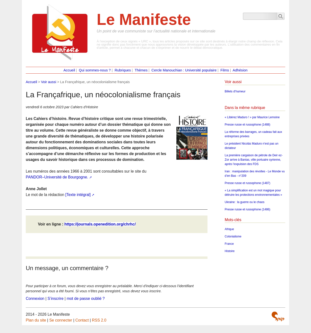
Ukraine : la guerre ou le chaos (244, 202)
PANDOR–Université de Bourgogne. (57, 177)
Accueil (69, 70)
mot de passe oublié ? (86, 298)
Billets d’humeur (235, 91)
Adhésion (240, 70)
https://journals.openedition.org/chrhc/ (100, 224)
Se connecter (60, 320)
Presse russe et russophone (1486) (247, 209)
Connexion (35, 298)
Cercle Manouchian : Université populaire (183, 70)
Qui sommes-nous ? (95, 70)
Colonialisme (233, 236)
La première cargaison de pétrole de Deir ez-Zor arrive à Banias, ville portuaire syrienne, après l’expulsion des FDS (254, 160)
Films (224, 70)
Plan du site (36, 320)
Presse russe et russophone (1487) (247, 183)
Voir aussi (48, 82)
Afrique (229, 229)
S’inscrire (56, 298)
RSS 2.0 (99, 320)
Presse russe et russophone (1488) (247, 124)
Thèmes (141, 70)
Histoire (230, 251)
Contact (82, 320)
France (229, 243)
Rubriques (123, 70)
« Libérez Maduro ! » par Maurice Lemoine (252, 117)
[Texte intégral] (78, 195)
